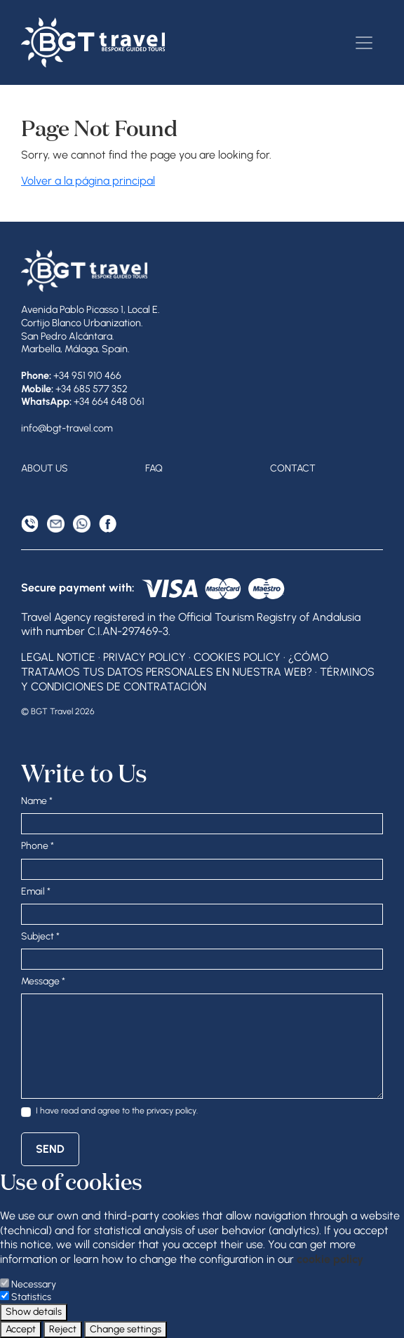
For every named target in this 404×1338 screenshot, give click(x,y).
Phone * (37, 846)
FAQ (154, 468)
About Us (44, 468)
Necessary (33, 1284)
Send (50, 1149)
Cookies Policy (237, 657)
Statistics (31, 1297)
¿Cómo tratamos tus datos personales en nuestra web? (174, 664)
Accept (21, 1329)
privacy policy (171, 1110)
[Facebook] (107, 524)
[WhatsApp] (81, 524)
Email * (35, 891)
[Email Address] (56, 524)
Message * (43, 981)
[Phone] (30, 524)
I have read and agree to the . (117, 1110)
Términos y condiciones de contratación (198, 679)
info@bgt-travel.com (67, 428)
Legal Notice (58, 657)
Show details (34, 1312)
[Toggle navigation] (364, 42)
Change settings (125, 1329)
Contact (293, 468)
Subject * (40, 936)
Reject (62, 1329)
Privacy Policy (144, 657)
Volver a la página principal (88, 180)
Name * (37, 801)
